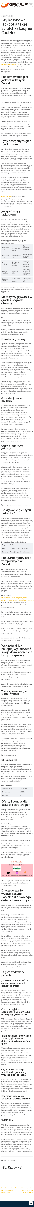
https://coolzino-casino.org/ (10, 64)
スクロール (31, 1203)
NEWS (13, 1160)
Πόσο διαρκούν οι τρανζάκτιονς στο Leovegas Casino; (27, 1190)
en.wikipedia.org (6, 196)
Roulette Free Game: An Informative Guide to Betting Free (9, 1190)
